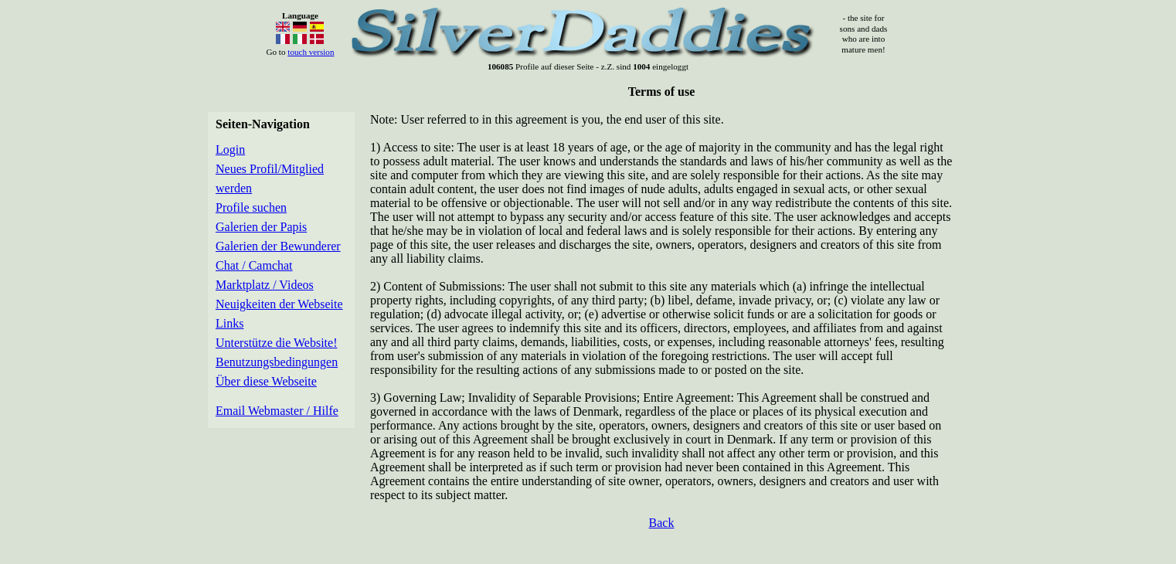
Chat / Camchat (254, 265)
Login (230, 149)
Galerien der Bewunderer (278, 246)
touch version (310, 51)
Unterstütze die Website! (276, 342)
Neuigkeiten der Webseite (279, 304)
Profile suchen (251, 207)
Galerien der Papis (261, 226)
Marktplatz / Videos (265, 284)
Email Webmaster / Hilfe (277, 410)
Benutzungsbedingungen (277, 362)
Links (229, 323)
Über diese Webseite (266, 381)
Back (662, 522)
